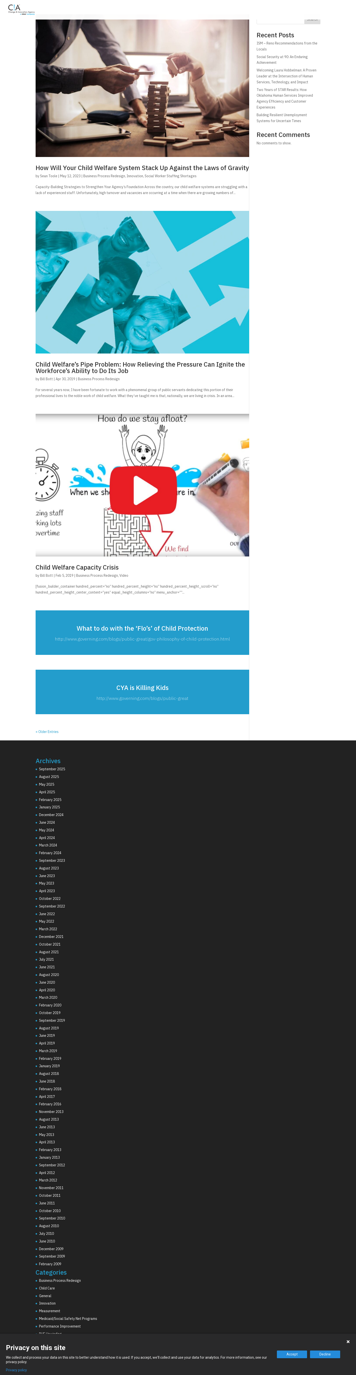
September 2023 (52, 860)
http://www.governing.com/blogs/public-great (142, 698)
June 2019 (47, 1035)
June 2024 (47, 822)
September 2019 (52, 1020)
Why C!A (297, 10)
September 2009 (52, 1256)
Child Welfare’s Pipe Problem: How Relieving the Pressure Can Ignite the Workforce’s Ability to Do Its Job (140, 367)
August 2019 (49, 1028)
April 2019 (47, 1043)
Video (123, 575)
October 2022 (50, 898)
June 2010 (47, 1241)
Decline (325, 1354)
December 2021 (51, 936)
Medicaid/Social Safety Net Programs (68, 1318)
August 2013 (49, 1119)
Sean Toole (48, 176)
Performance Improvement (60, 1326)
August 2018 (49, 1073)
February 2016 (50, 1104)
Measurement (49, 1311)
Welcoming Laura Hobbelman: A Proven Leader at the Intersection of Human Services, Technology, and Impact (286, 76)
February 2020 (50, 1005)
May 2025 (46, 784)
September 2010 (52, 1218)
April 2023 (47, 891)
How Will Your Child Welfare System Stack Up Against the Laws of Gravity (142, 167)
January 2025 (49, 807)
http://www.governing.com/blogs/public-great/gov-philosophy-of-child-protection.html (142, 639)
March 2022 (48, 929)
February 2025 (50, 800)
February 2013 (50, 1150)
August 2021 (49, 952)
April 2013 (47, 1142)
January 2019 (49, 1066)
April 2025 (47, 792)
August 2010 (49, 1226)
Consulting (234, 10)
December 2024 (51, 815)
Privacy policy (16, 1370)
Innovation (135, 176)
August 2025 (49, 777)
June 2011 (47, 1203)
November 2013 (51, 1111)
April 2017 (47, 1096)
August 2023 (49, 868)
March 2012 (48, 1180)
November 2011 (51, 1188)
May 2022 (46, 921)
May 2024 (46, 830)
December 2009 (51, 1249)
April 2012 (47, 1173)
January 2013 (49, 1157)
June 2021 (47, 967)
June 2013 (47, 1127)
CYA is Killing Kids (142, 687)
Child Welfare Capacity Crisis (77, 567)
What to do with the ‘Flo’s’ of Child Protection (142, 628)
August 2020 (49, 975)
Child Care (47, 1288)
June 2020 (47, 982)
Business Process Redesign (104, 176)
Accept (292, 1354)
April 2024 (47, 838)
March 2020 (48, 997)
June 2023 (47, 876)
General (45, 1296)
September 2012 (52, 1165)
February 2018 (50, 1089)
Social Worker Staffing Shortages (171, 176)
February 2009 (50, 1264)
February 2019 (50, 1058)
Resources (325, 10)
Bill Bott (46, 379)
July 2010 (46, 1233)
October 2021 (50, 944)
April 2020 (47, 990)
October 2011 (50, 1195)
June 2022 (47, 914)
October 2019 (50, 1013)
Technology (267, 10)
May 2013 (46, 1134)
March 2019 (48, 1051)
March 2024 (48, 845)
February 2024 (50, 853)
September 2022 (52, 906)
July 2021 (46, 959)
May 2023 (46, 883)
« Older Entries (47, 732)
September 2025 (52, 769)
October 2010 (50, 1211)
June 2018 (47, 1081)
